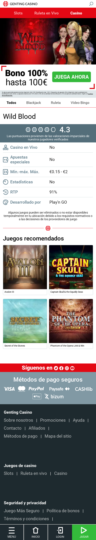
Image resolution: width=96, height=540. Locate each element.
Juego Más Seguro (21, 510)
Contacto (12, 428)
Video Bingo (80, 103)
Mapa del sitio (58, 436)
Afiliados (37, 428)
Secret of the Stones (14, 345)
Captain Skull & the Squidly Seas (66, 292)
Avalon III (9, 292)
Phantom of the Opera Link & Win (67, 345)
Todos (11, 103)
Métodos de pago (21, 436)
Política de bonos (63, 510)
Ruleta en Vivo (46, 13)
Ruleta (56, 103)
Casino (76, 13)
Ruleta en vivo (33, 473)
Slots (18, 13)
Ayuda (79, 420)
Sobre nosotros (18, 420)
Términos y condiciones (26, 518)
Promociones (53, 420)
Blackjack (33, 103)
